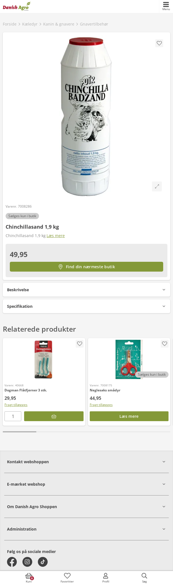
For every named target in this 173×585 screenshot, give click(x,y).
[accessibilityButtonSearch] (144, 578)
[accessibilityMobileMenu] (166, 6)
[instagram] (27, 562)
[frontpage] (17, 6)
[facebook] (12, 562)
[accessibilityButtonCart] (29, 578)
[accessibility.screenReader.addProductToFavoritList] (80, 344)
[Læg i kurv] (54, 416)
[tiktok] (43, 562)
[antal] (12, 416)
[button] (86, 290)
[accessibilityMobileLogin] (106, 578)
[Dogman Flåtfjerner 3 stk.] (44, 359)
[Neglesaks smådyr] (129, 359)
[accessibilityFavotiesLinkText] (67, 578)
